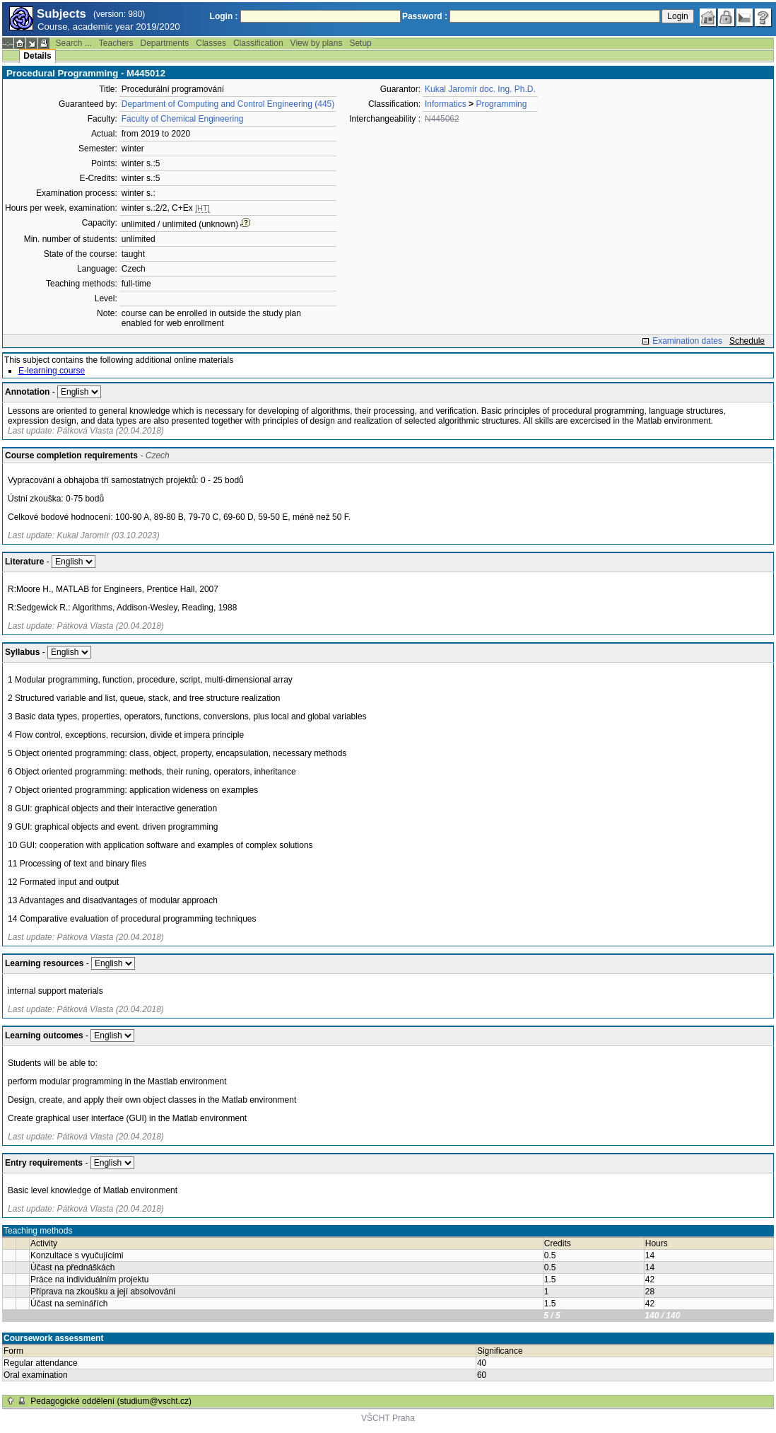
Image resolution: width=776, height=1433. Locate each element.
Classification (258, 43)
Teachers (116, 43)
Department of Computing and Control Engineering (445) (228, 104)
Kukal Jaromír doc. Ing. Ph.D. (480, 89)
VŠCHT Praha (388, 1418)
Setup (360, 43)
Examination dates (687, 341)
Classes (211, 43)
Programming (501, 104)
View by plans (316, 43)
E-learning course (51, 371)
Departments (165, 43)
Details (37, 56)
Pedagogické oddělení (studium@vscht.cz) (111, 1401)
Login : (224, 16)
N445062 (442, 119)
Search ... (73, 43)
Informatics (445, 104)
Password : (424, 16)
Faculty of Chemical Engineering (183, 119)
